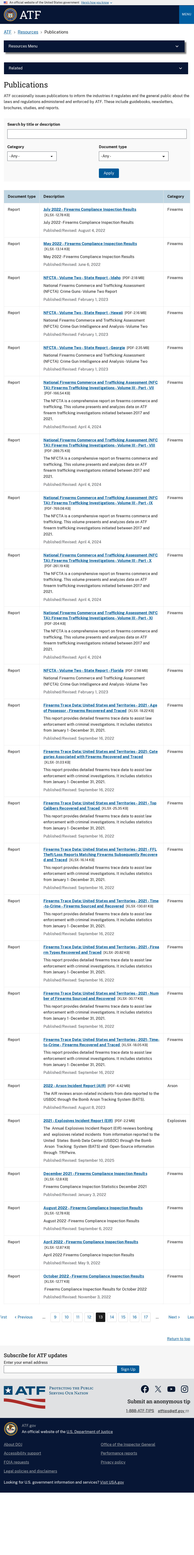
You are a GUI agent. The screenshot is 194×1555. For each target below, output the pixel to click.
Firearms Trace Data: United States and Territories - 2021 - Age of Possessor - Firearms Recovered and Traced (100, 708)
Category (15, 147)
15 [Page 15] (123, 1317)
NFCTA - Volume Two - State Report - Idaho (82, 278)
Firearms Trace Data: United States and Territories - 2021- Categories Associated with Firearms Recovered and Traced (100, 754)
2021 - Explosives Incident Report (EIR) (78, 1121)
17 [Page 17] (146, 1317)
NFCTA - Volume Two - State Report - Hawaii (83, 313)
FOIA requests (16, 1462)
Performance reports (119, 1453)
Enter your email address (26, 1362)
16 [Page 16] (135, 1317)
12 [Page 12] (89, 1317)
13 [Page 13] (101, 1317)
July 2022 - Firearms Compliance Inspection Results (89, 209)
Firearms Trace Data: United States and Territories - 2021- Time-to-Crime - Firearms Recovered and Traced (101, 1042)
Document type (113, 147)
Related (16, 68)
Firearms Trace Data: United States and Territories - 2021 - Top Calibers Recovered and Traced (99, 806)
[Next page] (175, 1317)
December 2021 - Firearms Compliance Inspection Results (95, 1173)
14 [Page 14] (112, 1317)
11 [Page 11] (78, 1317)
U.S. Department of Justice (90, 1432)
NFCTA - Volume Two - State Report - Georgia (84, 348)
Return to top (178, 1339)
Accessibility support (22, 1453)
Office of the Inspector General (128, 1444)
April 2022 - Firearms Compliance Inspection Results (90, 1242)
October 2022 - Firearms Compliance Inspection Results (93, 1276)
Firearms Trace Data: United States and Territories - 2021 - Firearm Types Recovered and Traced (101, 950)
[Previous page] (23, 1317)
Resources (28, 32)
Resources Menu (23, 46)
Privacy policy (113, 1462)
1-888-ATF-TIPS (140, 1410)
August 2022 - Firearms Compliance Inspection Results (93, 1208)
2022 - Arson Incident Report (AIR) (74, 1086)
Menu (186, 14)
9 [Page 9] (55, 1317)
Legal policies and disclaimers (30, 1471)
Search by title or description (33, 124)
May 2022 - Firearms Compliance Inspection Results (90, 244)
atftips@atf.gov (171, 1411)
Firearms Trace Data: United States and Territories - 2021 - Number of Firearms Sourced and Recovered (101, 996)
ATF (8, 32)
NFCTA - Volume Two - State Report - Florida (83, 670)
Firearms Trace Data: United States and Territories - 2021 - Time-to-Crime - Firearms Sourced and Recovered (101, 903)
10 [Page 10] (67, 1317)
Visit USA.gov (112, 1482)
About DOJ (13, 1444)
